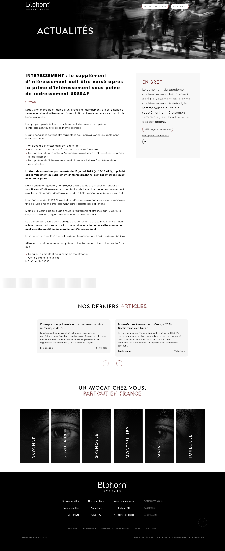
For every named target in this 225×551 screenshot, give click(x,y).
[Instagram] (144, 147)
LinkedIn (152, 515)
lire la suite (46, 348)
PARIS (137, 529)
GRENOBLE (105, 529)
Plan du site (198, 538)
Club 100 (96, 515)
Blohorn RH (179, 6)
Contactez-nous (153, 501)
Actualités (96, 508)
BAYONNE (72, 529)
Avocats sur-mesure (124, 501)
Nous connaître (70, 501)
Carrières (149, 508)
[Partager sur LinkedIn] (144, 141)
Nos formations (96, 501)
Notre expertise (71, 508)
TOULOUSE (151, 529)
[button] (119, 363)
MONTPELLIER (122, 529)
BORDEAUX (88, 529)
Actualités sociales (155, 6)
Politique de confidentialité (172, 538)
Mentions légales (143, 538)
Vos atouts (73, 515)
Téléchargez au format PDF (158, 129)
